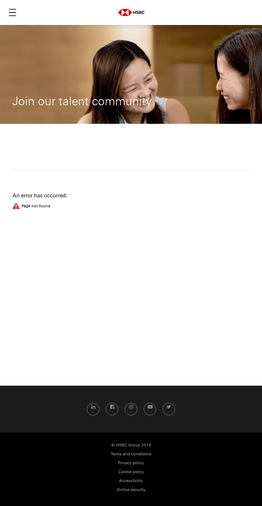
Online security (131, 489)
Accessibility (131, 481)
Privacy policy (131, 463)
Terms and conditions (131, 454)
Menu (12, 12)
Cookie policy (131, 472)
